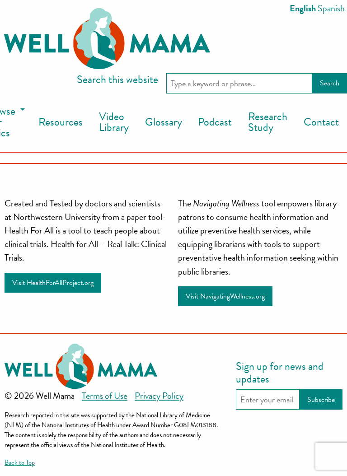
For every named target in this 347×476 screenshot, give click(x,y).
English (303, 8)
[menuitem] (60, 122)
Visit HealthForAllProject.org (53, 282)
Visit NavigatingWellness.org (225, 296)
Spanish (331, 8)
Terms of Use (104, 395)
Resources (60, 122)
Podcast (215, 122)
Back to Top (20, 462)
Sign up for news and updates (280, 372)
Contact (321, 122)
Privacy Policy (159, 395)
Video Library (114, 121)
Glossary (163, 122)
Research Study (267, 121)
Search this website (117, 79)
